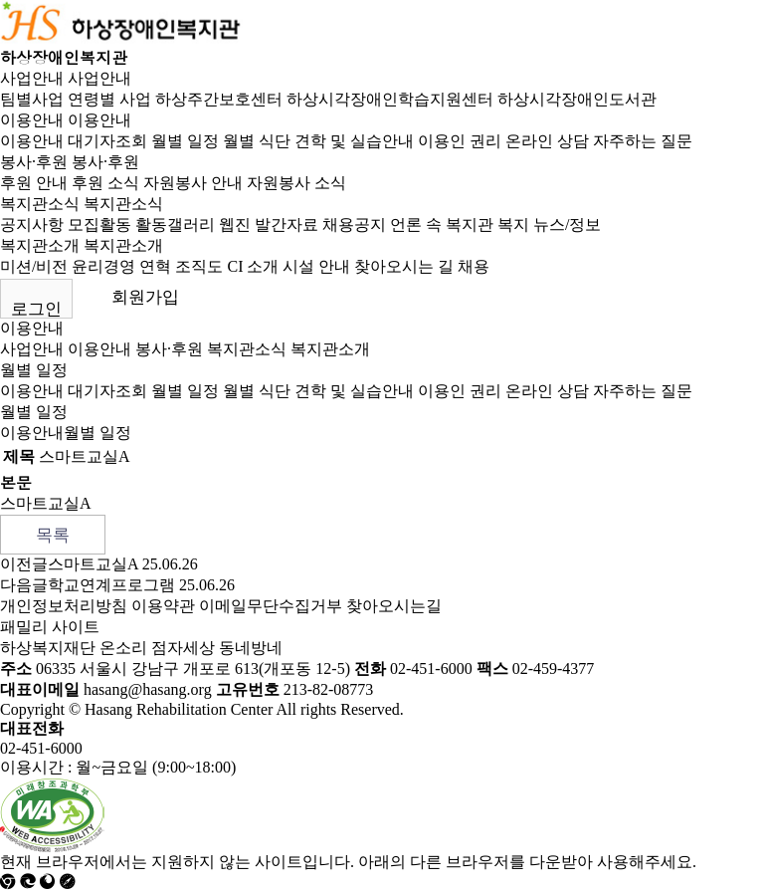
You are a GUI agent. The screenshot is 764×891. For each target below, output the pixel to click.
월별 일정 (185, 140)
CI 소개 (253, 266)
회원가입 (145, 297)
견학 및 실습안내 (354, 140)
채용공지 (354, 224)
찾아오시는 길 (404, 266)
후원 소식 (105, 182)
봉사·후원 (34, 161)
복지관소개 (40, 245)
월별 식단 (256, 140)
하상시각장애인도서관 (577, 99)
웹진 (235, 224)
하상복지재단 (48, 647)
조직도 (199, 266)
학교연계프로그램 (111, 584)
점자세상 (183, 647)
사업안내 (32, 78)
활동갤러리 (175, 224)
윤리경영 (103, 266)
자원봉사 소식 (296, 182)
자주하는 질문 (642, 140)
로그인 (36, 309)
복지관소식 (40, 203)
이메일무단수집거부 (270, 605)
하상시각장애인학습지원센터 (389, 99)
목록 (53, 535)
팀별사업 (32, 99)
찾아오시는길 (394, 605)
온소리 (123, 647)
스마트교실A (93, 564)
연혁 (155, 266)
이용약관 (163, 605)
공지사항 (32, 224)
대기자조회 (107, 140)
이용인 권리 (459, 140)
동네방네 (251, 647)
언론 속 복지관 (441, 224)
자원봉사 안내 (193, 182)
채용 (473, 266)
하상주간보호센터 (219, 99)
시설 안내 (316, 266)
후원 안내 (34, 182)
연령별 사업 (109, 99)
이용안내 (32, 119)
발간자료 (286, 224)
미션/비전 (34, 266)
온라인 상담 (547, 140)
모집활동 (99, 224)
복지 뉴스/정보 (549, 224)
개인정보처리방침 (63, 605)
